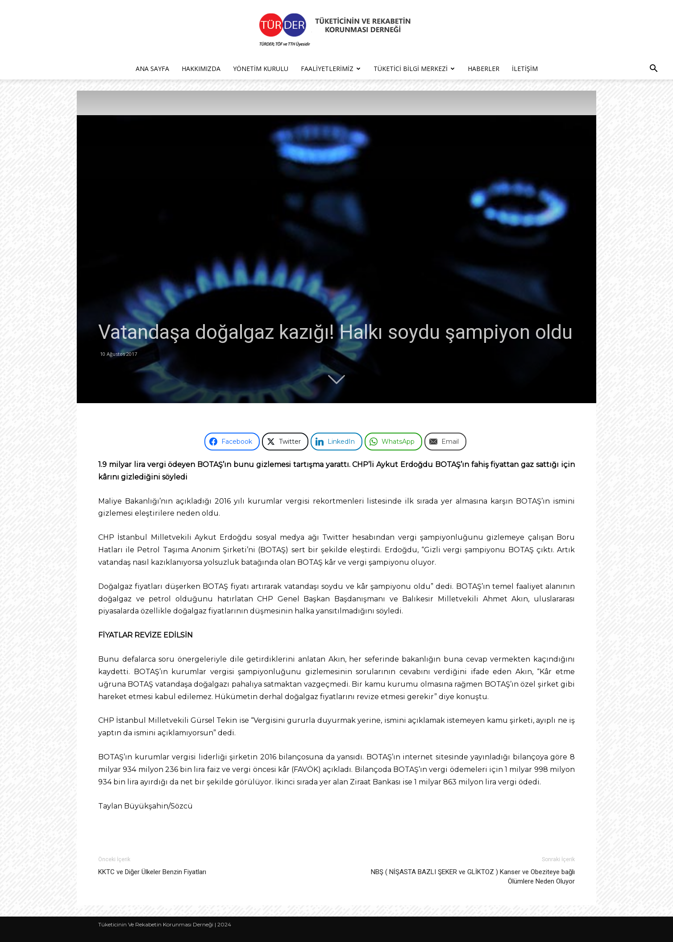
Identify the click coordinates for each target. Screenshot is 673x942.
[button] (653, 69)
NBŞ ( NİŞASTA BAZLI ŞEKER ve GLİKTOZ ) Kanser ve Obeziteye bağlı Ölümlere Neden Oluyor (473, 876)
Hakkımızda (201, 68)
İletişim (525, 68)
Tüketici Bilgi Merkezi (414, 68)
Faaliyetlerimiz (331, 68)
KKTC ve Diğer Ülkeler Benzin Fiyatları (152, 872)
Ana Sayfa (152, 68)
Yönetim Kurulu (260, 68)
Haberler (483, 68)
